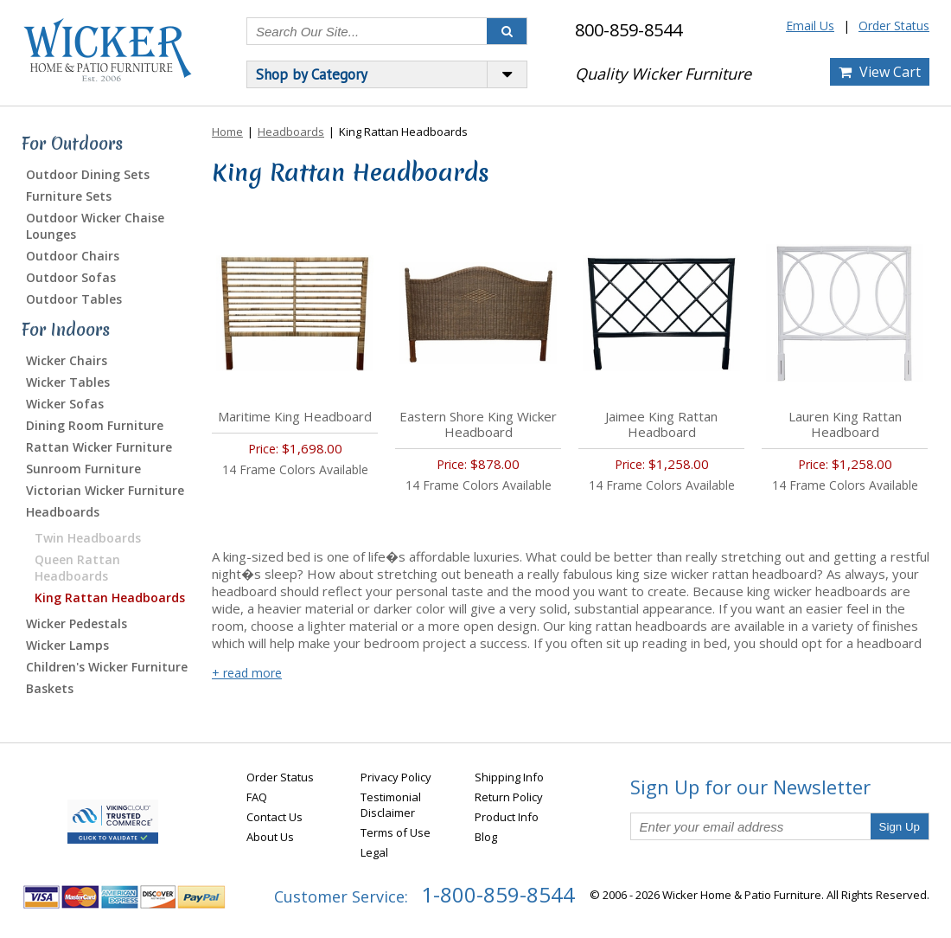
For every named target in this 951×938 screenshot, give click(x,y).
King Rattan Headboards (110, 597)
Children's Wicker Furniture (107, 667)
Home (227, 131)
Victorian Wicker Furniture (105, 490)
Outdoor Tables (74, 299)
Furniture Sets (69, 196)
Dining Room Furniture (94, 425)
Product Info (507, 817)
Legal (374, 852)
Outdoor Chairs (72, 255)
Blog (486, 837)
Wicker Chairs (66, 360)
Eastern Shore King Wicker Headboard (478, 424)
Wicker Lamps (67, 645)
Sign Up (899, 826)
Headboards (62, 512)
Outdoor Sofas (71, 277)
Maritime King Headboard (295, 416)
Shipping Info (509, 777)
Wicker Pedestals (76, 623)
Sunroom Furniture (83, 468)
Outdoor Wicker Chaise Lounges (95, 225)
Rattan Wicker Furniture (99, 447)
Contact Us (274, 817)
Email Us (810, 25)
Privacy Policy (396, 777)
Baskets (49, 688)
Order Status (893, 25)
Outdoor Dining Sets (88, 174)
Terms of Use (396, 832)
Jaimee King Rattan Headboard (661, 424)
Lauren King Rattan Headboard (845, 424)
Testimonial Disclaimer (391, 804)
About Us (270, 837)
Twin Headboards (88, 538)
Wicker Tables (68, 382)
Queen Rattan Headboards (77, 567)
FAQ (256, 797)
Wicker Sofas (65, 403)
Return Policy (509, 797)
